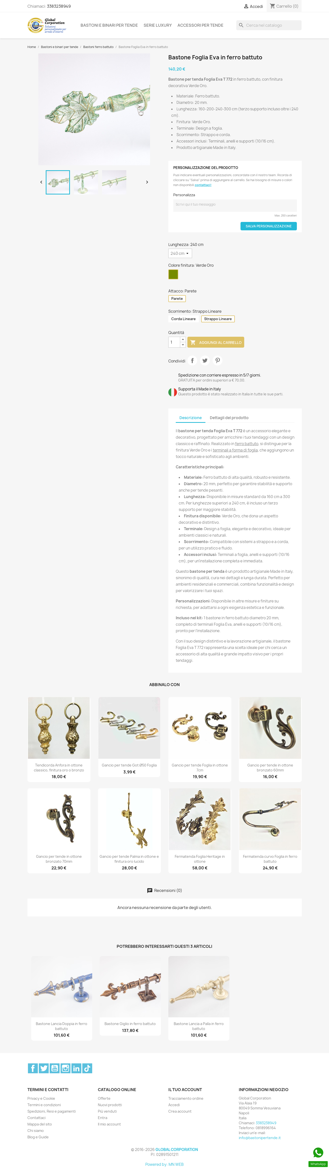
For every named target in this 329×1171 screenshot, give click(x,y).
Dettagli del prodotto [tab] (229, 417)
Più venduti (107, 1111)
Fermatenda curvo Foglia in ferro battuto (270, 859)
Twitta (205, 360)
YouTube (55, 1068)
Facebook (33, 1068)
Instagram (65, 1068)
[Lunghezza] (180, 253)
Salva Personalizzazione (269, 226)
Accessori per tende (200, 25)
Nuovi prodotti (110, 1104)
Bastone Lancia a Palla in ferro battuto (199, 1026)
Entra (102, 1117)
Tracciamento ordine (185, 1098)
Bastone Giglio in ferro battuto (130, 1023)
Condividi (192, 360)
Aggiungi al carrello (215, 342)
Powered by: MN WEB (164, 1164)
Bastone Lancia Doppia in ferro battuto (61, 1026)
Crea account (180, 1111)
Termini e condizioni (44, 1104)
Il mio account (109, 1124)
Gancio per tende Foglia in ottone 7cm (200, 767)
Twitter (44, 1068)
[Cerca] (269, 25)
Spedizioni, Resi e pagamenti (51, 1111)
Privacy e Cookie (41, 1098)
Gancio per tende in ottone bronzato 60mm (270, 767)
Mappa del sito (39, 1124)
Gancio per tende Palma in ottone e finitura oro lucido (129, 859)
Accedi (174, 1104)
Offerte (104, 1098)
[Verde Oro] (174, 275)
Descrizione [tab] (190, 417)
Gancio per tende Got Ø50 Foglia (129, 765)
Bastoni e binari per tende (109, 25)
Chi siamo (35, 1130)
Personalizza (184, 194)
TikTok (87, 1068)
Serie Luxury (158, 25)
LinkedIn (76, 1068)
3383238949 (59, 6)
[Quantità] (174, 342)
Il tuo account (185, 1089)
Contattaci (36, 1117)
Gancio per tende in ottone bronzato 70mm (59, 859)
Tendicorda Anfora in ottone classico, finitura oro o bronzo (59, 767)
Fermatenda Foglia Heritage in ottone (200, 859)
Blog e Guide (38, 1137)
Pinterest (217, 360)
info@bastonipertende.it (260, 1137)
